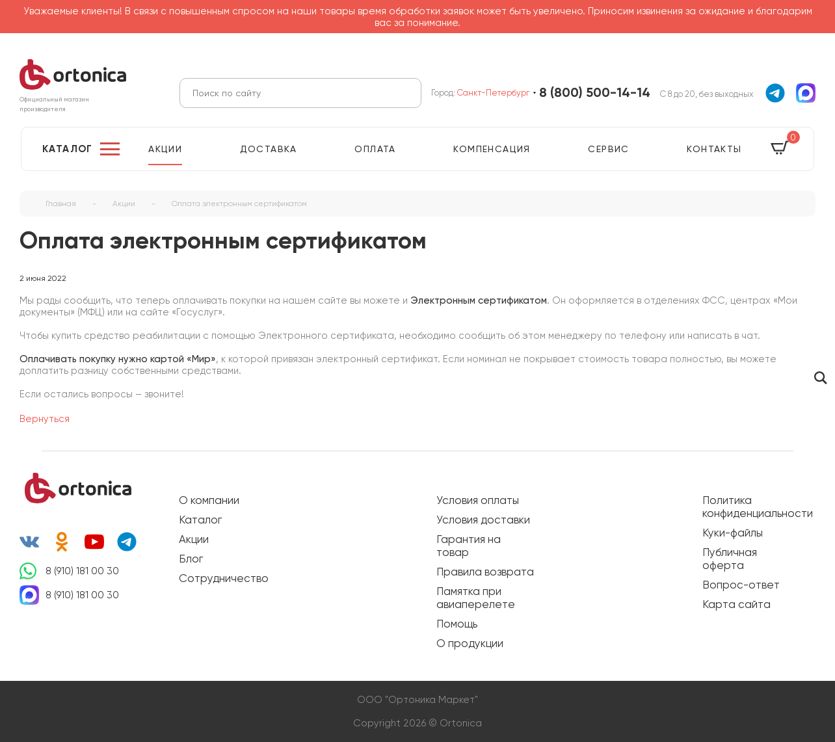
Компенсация (491, 149)
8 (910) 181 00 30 (82, 571)
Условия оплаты (477, 500)
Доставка (268, 149)
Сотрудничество (224, 578)
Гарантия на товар (468, 546)
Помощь (456, 623)
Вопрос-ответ (741, 584)
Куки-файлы (732, 532)
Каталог (67, 149)
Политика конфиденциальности (751, 507)
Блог (191, 558)
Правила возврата (485, 571)
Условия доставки (483, 519)
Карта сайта (736, 604)
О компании (209, 500)
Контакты (714, 149)
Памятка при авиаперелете (475, 598)
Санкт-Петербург (493, 93)
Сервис (608, 149)
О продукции (469, 643)
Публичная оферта (729, 559)
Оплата (374, 149)
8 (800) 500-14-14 (594, 92)
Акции (165, 149)
